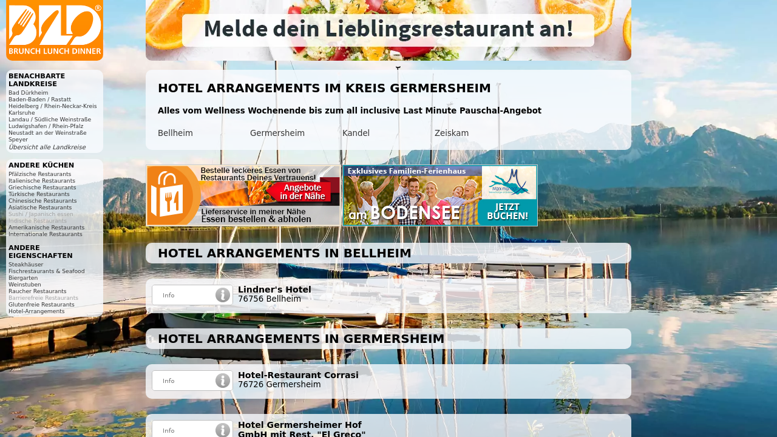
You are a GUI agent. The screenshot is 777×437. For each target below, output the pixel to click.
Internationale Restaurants (45, 234)
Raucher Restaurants (37, 291)
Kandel (356, 133)
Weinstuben (24, 284)
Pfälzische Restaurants (39, 174)
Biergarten (23, 277)
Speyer (18, 139)
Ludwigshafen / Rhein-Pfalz (45, 126)
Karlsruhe (21, 112)
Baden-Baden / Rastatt (39, 99)
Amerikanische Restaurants (46, 227)
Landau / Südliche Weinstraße (49, 119)
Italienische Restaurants (41, 180)
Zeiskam (452, 133)
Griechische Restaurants (42, 187)
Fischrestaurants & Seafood (46, 271)
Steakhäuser (25, 264)
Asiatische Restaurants (40, 207)
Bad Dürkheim (28, 92)
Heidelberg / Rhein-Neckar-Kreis (52, 106)
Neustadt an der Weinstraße (47, 132)
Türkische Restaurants (39, 194)
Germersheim (277, 133)
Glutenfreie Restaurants (41, 304)
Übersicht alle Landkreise (47, 147)
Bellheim (175, 133)
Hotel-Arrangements (36, 311)
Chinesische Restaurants (42, 200)
